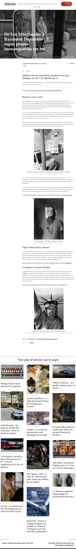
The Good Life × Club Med (51, 3)
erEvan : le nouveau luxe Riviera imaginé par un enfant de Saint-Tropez (12, 509)
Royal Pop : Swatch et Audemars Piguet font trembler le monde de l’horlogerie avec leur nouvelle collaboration (37, 526)
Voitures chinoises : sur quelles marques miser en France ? (64, 385)
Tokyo (49, 251)
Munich (55, 259)
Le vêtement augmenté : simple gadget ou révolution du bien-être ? (63, 494)
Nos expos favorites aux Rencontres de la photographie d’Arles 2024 (45, 90)
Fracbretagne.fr (68, 263)
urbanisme (25, 273)
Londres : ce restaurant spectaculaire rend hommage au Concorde (37, 432)
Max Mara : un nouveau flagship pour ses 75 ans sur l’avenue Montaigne (63, 465)
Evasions (26, 3)
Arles (68, 114)
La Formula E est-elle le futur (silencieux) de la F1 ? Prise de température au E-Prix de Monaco (12, 461)
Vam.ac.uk (64, 285)
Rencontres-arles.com (67, 195)
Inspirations (33, 3)
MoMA (36, 103)
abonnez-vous (68, 3)
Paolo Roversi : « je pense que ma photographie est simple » (43, 339)
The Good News (40, 3)
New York (56, 103)
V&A (25, 271)
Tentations (20, 3)
